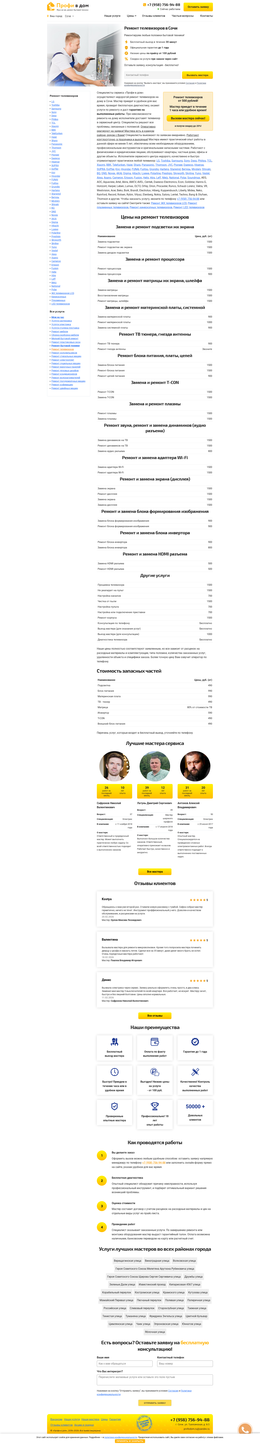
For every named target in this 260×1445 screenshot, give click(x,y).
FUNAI (54, 179)
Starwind (56, 193)
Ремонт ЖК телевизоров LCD (169, 203)
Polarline (55, 232)
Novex (54, 215)
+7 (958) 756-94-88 (163, 4)
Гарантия (115, 1419)
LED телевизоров (60, 303)
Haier (54, 137)
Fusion (54, 268)
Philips (54, 119)
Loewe (54, 229)
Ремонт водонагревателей (65, 377)
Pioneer (55, 154)
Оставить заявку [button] (198, 6)
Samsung (56, 108)
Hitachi (55, 225)
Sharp (54, 140)
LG (52, 101)
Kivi (53, 172)
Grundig (55, 186)
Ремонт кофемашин (62, 384)
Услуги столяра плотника (65, 328)
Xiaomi (55, 126)
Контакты (206, 15)
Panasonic (56, 144)
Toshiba (55, 105)
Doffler (54, 169)
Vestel (54, 250)
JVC (53, 151)
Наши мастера (90, 1419)
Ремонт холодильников (64, 352)
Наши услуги (112, 15)
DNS (53, 211)
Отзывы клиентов (153, 15)
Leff (53, 279)
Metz (54, 282)
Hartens (55, 190)
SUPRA (55, 165)
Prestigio (56, 236)
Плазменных (58, 300)
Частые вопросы (183, 15)
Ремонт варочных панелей (65, 367)
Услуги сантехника (61, 320)
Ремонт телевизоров (62, 349)
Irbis (53, 275)
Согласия (190, 83)
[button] (245, 1430)
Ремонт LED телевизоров (188, 207)
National (55, 286)
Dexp (54, 115)
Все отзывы (154, 1015)
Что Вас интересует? (110, 1371)
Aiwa (54, 254)
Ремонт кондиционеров (64, 374)
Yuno (54, 247)
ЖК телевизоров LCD (62, 293)
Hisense (55, 161)
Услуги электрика (61, 324)
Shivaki (55, 204)
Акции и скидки (84, 1425)
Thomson (56, 147)
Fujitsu (54, 183)
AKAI (54, 218)
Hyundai (55, 176)
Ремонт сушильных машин (65, 363)
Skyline (55, 243)
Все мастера (155, 871)
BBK (53, 130)
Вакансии (56, 1419)
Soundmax (193, 177)
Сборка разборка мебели (65, 335)
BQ (53, 208)
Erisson (55, 264)
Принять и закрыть (130, 1441)
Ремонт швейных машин (64, 388)
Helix (53, 272)
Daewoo (55, 158)
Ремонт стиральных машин (66, 356)
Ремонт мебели (59, 331)
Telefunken (57, 133)
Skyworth (56, 240)
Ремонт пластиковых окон (65, 342)
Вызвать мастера (197, 75)
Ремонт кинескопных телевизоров (151, 207)
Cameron (56, 261)
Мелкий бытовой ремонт (64, 338)
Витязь (55, 197)
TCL (53, 122)
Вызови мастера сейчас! (188, 118)
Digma (54, 222)
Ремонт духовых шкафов (65, 370)
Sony (54, 112)
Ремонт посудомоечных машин (68, 381)
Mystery (55, 201)
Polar (54, 289)
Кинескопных (58, 296)
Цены (130, 15)
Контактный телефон (170, 1357)
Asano (54, 257)
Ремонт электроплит (62, 360)
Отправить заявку (155, 1403)
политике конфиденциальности (120, 1437)
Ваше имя (103, 1357)
